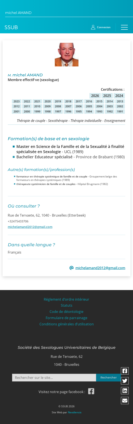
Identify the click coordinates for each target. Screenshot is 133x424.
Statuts (66, 303)
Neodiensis (74, 410)
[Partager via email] (125, 400)
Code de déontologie (66, 310)
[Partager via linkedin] (125, 390)
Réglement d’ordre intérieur (66, 297)
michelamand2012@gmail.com (30, 225)
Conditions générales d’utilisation (66, 322)
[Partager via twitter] (125, 380)
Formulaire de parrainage (66, 316)
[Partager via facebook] (125, 371)
